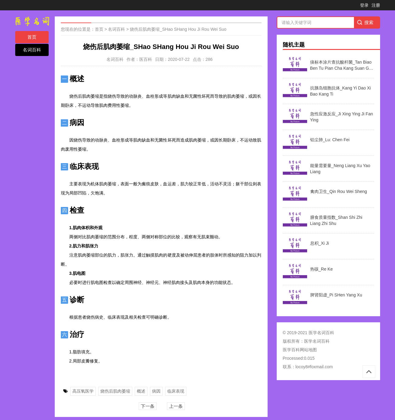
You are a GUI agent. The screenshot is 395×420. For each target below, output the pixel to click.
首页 (31, 37)
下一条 (147, 406)
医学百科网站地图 (300, 349)
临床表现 (175, 391)
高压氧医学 (83, 391)
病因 (156, 391)
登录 (364, 5)
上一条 (176, 406)
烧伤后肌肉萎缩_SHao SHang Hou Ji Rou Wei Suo (178, 29)
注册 (376, 5)
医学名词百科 (317, 341)
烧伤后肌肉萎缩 (115, 391)
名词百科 (32, 49)
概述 (141, 391)
